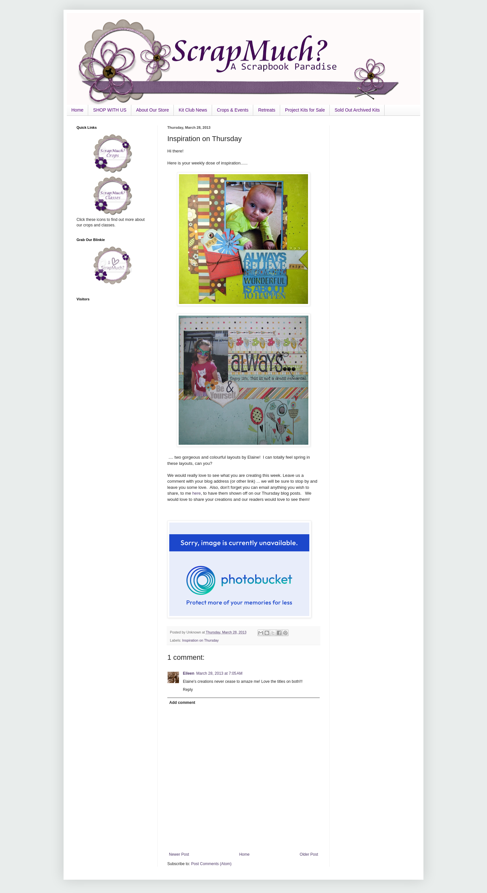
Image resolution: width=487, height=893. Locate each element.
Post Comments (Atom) (211, 864)
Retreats (266, 110)
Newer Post (179, 854)
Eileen (188, 673)
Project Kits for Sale (305, 110)
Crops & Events (232, 110)
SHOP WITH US (109, 110)
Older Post (309, 854)
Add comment (182, 702)
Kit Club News (193, 110)
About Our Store (152, 110)
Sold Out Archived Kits (357, 110)
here (196, 493)
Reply (188, 689)
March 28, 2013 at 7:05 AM (219, 673)
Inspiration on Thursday (200, 640)
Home (77, 110)
